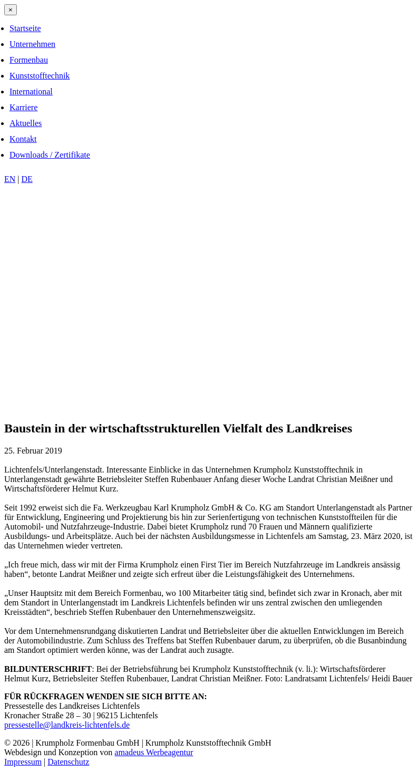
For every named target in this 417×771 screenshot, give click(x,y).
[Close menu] (10, 9)
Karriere (23, 107)
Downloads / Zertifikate (49, 154)
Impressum (23, 761)
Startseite (25, 28)
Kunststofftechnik (39, 75)
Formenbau (28, 59)
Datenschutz (68, 761)
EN (9, 179)
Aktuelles (25, 123)
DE (27, 179)
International (31, 91)
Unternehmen (32, 44)
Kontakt (23, 138)
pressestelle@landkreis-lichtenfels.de (67, 724)
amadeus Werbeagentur (153, 752)
